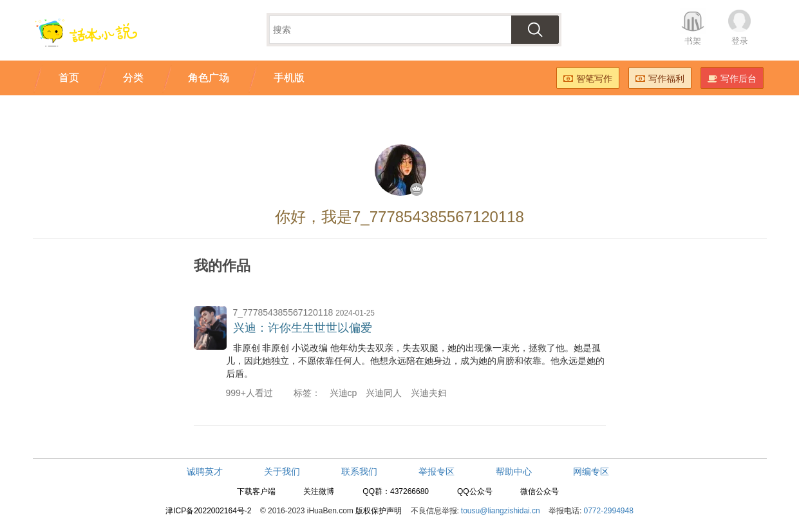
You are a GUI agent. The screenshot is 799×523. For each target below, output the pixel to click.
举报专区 (436, 471)
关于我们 (282, 471)
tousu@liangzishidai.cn (500, 510)
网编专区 (591, 471)
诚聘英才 (205, 471)
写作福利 (659, 78)
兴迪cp (343, 393)
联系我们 (359, 471)
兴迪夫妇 (429, 393)
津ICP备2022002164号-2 (208, 510)
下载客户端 (256, 491)
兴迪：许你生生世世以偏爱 (302, 327)
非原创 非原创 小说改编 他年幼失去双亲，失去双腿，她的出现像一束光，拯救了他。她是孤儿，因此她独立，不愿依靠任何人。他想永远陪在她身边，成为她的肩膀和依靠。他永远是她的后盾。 (415, 361)
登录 (739, 41)
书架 (692, 41)
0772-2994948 (608, 510)
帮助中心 (514, 471)
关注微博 (318, 491)
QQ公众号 (475, 491)
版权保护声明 (378, 510)
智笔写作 (587, 78)
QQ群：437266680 (395, 491)
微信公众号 (539, 491)
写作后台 (732, 78)
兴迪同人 (384, 393)
